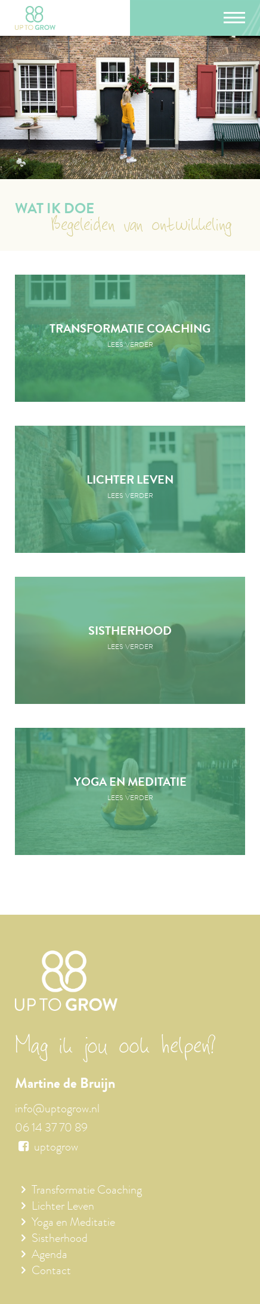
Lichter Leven (63, 1207)
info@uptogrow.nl (57, 1110)
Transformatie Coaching (87, 1191)
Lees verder (130, 345)
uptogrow (46, 1148)
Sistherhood (60, 1239)
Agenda (49, 1256)
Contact (51, 1272)
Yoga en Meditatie (73, 1223)
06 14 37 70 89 (51, 1129)
